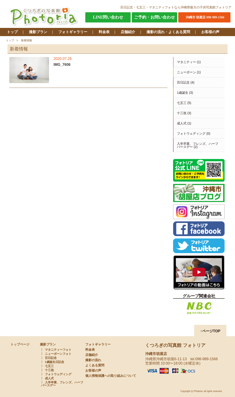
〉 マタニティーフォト (56, 349)
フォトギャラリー (72, 32)
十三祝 (181, 113)
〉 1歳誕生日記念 (52, 362)
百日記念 (183, 82)
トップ (12, 32)
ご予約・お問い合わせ (154, 17)
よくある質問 (94, 365)
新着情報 (26, 40)
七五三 (181, 103)
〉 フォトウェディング (56, 374)
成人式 (181, 123)
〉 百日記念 (49, 358)
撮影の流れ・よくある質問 (168, 32)
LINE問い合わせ (108, 17)
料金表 (104, 32)
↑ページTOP (210, 331)
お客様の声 (210, 32)
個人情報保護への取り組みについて (110, 375)
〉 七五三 (47, 366)
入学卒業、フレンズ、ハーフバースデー (197, 145)
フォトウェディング (191, 133)
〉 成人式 (47, 378)
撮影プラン (38, 32)
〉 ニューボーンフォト (56, 353)
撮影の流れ (93, 360)
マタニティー (186, 62)
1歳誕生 (182, 92)
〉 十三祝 (47, 370)
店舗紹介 (128, 32)
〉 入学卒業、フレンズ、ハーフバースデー (62, 384)
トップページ (19, 344)
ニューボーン (186, 72)
